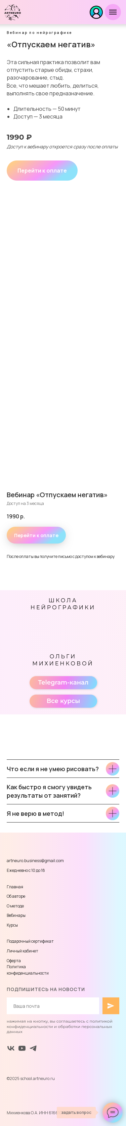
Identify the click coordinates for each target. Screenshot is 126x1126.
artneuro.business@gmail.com (35, 860)
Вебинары (16, 915)
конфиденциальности (28, 973)
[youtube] (22, 1048)
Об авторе (16, 896)
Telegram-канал (63, 682)
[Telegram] (33, 1048)
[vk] (11, 1048)
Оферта (14, 961)
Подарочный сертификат (30, 941)
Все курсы (63, 701)
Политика (16, 967)
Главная (15, 887)
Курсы (12, 925)
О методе (15, 906)
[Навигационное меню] (113, 12)
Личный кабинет (22, 951)
